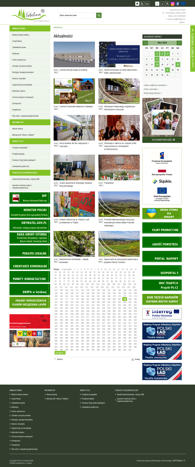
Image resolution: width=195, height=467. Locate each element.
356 (82, 331)
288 (61, 319)
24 (81, 272)
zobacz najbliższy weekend (155, 85)
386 (71, 337)
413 (129, 340)
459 (119, 349)
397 (130, 337)
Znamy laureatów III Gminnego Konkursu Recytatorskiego (75, 184)
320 (61, 325)
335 (56, 328)
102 (92, 284)
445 (130, 346)
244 (82, 310)
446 (135, 346)
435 (77, 346)
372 (82, 334)
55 (133, 275)
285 (130, 316)
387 (77, 337)
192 (61, 302)
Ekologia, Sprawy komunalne (23, 72)
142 (135, 290)
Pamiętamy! (109, 182)
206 (135, 302)
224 (61, 307)
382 (135, 334)
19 (60, 272)
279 (98, 316)
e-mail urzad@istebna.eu (176, 19)
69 (112, 278)
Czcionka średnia (162, 3)
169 (108, 296)
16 (131, 269)
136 (103, 290)
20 (64, 272)
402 (71, 340)
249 (108, 310)
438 (93, 346)
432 (61, 346)
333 (130, 325)
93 (133, 281)
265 (108, 313)
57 (60, 278)
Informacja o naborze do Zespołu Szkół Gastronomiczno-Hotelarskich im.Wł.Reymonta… (120, 146)
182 (93, 299)
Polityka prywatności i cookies (20, 463)
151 (98, 293)
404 (82, 340)
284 (124, 316)
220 (124, 305)
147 (77, 293)
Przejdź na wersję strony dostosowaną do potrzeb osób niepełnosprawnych (142, 3)
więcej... (182, 22)
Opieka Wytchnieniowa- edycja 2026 (25, 179)
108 (124, 284)
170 (114, 296)
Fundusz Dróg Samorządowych (23, 160)
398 (135, 337)
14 (122, 269)
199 (98, 302)
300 (124, 319)
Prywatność (16, 109)
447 (56, 349)
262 (93, 313)
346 (114, 328)
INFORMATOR (17, 122)
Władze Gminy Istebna (20, 35)
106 (113, 284)
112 (61, 287)
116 (81, 287)
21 (68, 272)
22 (73, 272)
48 (103, 275)
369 (66, 334)
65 (94, 278)
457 (108, 349)
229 (87, 307)
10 (105, 269)
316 (124, 322)
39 (64, 275)
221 (129, 305)
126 (133, 287)
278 (93, 316)
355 (77, 331)
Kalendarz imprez (18, 91)
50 (112, 275)
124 (123, 287)
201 (108, 302)
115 (76, 287)
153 (108, 293)
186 (114, 299)
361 (108, 331)
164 (82, 296)
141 (130, 290)
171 (119, 296)
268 (124, 313)
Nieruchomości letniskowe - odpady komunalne (73, 261)
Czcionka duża (167, 3)
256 (61, 313)
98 (73, 284)
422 (93, 343)
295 (98, 319)
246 (93, 310)
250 (114, 310)
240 (61, 310)
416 (61, 343)
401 (66, 340)
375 (98, 334)
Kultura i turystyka (19, 78)
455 (98, 349)
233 (108, 307)
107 (119, 284)
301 (130, 319)
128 (61, 290)
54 (129, 275)
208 (61, 305)
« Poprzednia (66, 269)
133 (87, 290)
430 (135, 343)
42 (77, 275)
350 (135, 328)
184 (103, 299)
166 (93, 296)
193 (66, 302)
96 (64, 284)
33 (120, 272)
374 (93, 334)
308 (82, 322)
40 (68, 275)
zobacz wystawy (151, 89)
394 (114, 337)
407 (98, 340)
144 (61, 293)
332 (124, 325)
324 (82, 325)
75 (55, 281)
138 (114, 290)
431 (56, 346)
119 (97, 287)
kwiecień (145, 43)
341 (87, 328)
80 (77, 281)
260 (82, 313)
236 (124, 307)
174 (135, 296)
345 (108, 328)
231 (98, 307)
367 (56, 334)
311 (98, 322)
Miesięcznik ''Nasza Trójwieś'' (23, 135)
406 (93, 340)
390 (93, 337)
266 (114, 313)
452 (82, 349)
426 (114, 343)
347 (119, 328)
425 (108, 343)
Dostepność (16, 103)
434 (71, 346)
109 (129, 284)
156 (124, 293)
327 (98, 325)
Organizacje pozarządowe (22, 85)
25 (86, 272)
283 (119, 316)
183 (98, 299)
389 (87, 337)
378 (114, 334)
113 (66, 287)
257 (66, 313)
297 (108, 319)
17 (135, 269)
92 (129, 281)
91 (125, 281)
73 (129, 278)
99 (77, 284)
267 (119, 313)
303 (56, 322)
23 (77, 272)
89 (116, 281)
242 (71, 310)
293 (87, 319)
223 (56, 307)
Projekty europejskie (19, 147)
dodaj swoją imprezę (153, 93)
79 (73, 281)
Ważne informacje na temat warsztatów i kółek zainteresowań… (120, 71)
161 (66, 296)
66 (99, 278)
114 (71, 287)
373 (87, 334)
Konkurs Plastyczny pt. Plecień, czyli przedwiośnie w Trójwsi (74, 221)
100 (82, 284)
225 (66, 307)
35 (129, 272)
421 (87, 343)
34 (125, 272)
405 (87, 340)
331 (119, 325)
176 (61, 299)
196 (82, 302)
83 (90, 281)
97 (68, 284)
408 (103, 340)
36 (133, 272)
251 (119, 310)
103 (97, 284)
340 (82, 328)
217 (108, 305)
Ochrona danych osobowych (23, 97)
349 (130, 328)
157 (130, 293)
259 (77, 313)
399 (56, 340)
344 (103, 328)
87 (107, 281)
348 (124, 328)
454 (93, 349)
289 (66, 319)
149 (87, 293)
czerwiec (179, 43)
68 (107, 278)
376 (103, 334)
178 (71, 299)
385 (66, 337)
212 (82, 305)
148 (82, 293)
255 (56, 313)
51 (116, 275)
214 (92, 305)
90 (120, 281)
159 (56, 296)
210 (71, 305)
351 (56, 331)
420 (82, 343)
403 (77, 340)
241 (66, 310)
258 (71, 313)
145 (66, 293)
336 (61, 328)
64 (90, 278)
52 (120, 275)
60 (73, 278)
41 (73, 275)
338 (71, 328)
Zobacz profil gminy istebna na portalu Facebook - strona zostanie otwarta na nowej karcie (177, 3)
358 (93, 331)
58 (64, 278)
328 (103, 325)
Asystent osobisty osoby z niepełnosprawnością (22, 186)
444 (124, 346)
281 (108, 316)
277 (87, 316)
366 (135, 331)
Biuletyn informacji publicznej (29, 198)
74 (133, 278)
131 (77, 290)
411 (119, 340)
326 (93, 325)
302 (135, 319)
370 (71, 334)
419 (77, 343)
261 (87, 313)
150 (93, 293)
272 (61, 316)
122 (112, 287)
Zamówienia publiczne (20, 166)
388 (82, 337)
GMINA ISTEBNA (18, 28)
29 (103, 272)
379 (119, 334)
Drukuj (137, 359)
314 (114, 322)
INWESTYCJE (17, 141)
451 (77, 349)
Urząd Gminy (17, 41)
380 (124, 334)
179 (77, 299)
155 (119, 293)
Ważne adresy (17, 128)
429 (130, 343)
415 (56, 343)
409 (108, 340)
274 (71, 316)
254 (135, 310)
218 (114, 305)
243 (77, 310)
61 (77, 278)
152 (103, 293)
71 (120, 278)
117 (86, 287)
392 (103, 337)
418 (71, 343)
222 (135, 305)
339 (77, 328)
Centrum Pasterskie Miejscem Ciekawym (76, 106)
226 (71, 307)
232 (103, 307)
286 (135, 316)
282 (114, 316)
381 (130, 334)
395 (119, 337)
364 (124, 331)
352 (61, 331)
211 (77, 305)
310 (93, 322)
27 (94, 272)
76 (60, 281)
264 (103, 313)
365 (130, 331)
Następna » (60, 352)
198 (93, 302)
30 (107, 272)
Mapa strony (147, 3)
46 (94, 275)
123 (118, 287)
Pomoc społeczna (19, 60)
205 (130, 302)
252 (124, 310)
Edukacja (15, 53)
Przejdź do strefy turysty (192, 48)
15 (127, 269)
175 (56, 299)
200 (103, 302)
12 (114, 269)
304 (61, 322)
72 (125, 278)
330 (114, 325)
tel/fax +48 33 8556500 (177, 16)
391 (98, 337)
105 (108, 284)
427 (119, 343)
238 (135, 307)
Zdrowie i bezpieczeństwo (22, 66)
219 (119, 305)
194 (71, 302)
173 (130, 296)
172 (124, 296)
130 (71, 290)
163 (77, 296)
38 (60, 275)
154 (114, 293)
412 (124, 340)
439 (98, 346)
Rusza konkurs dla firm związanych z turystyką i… (74, 145)
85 (99, 281)
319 (56, 325)
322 (71, 325)
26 (90, 272)
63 (86, 278)
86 (103, 281)
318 (135, 322)
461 (130, 349)
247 (98, 310)
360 (103, 331)
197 (87, 302)
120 (102, 287)
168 (103, 296)
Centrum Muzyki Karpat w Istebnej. (73, 69)
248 (103, 310)
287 (56, 319)
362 (114, 331)
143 (56, 293)
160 (61, 296)
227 (77, 307)
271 (56, 316)
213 (87, 305)
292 (82, 319)
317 (129, 322)
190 (135, 299)
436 (82, 346)
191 (56, 302)
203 (119, 302)
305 (66, 322)
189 (130, 299)
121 (107, 287)
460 (124, 349)
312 (103, 322)
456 (103, 349)
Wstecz (60, 359)
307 (77, 322)
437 (87, 346)
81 (81, 281)
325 (87, 325)
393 (108, 337)
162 (71, 296)
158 (135, 293)
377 (108, 334)
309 (87, 322)
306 (71, 322)
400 (61, 340)
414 (135, 340)
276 (82, 316)
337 (66, 328)
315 (119, 322)
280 (103, 316)
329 (108, 325)
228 (82, 307)
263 (98, 313)
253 (130, 310)
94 (55, 284)
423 (98, 343)
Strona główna (137, 3)
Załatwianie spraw (19, 47)
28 (99, 272)
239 (56, 310)
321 (66, 325)
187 (119, 299)
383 (56, 337)
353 (66, 331)
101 (87, 284)
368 (61, 334)
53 (125, 275)
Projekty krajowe (18, 154)
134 (93, 290)
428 (124, 343)
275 (77, 316)
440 (103, 346)
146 (71, 293)
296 (103, 319)
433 (66, 346)
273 (66, 316)
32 (116, 272)
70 (116, 278)
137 (108, 290)
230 (93, 307)
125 (128, 287)
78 (68, 281)
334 (135, 325)
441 (108, 346)
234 (114, 307)
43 (81, 275)
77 (64, 281)
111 (56, 287)
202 (114, 302)
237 (130, 307)
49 (107, 275)
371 (77, 334)
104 (103, 284)
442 (114, 346)
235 (119, 307)
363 (119, 331)
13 (118, 269)
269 (130, 313)
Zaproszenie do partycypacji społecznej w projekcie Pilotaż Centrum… (121, 261)
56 (55, 278)
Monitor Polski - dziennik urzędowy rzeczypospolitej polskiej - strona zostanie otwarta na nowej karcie (29, 212)
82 (86, 281)
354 (71, 331)
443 (119, 346)
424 (103, 343)
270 (135, 313)
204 (124, 302)
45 (90, 275)
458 (114, 349)
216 (103, 305)
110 (134, 284)
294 (93, 319)
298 (114, 319)
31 (112, 272)
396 (124, 337)
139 (119, 290)
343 (98, 328)
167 (98, 296)
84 (94, 281)
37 (55, 275)
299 (119, 319)
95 (60, 284)
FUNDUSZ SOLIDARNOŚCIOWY (24, 172)
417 (66, 343)
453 (87, 349)
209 (66, 305)
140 (124, 290)
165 (87, 296)
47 (99, 275)
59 (68, 278)
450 (71, 349)
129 (66, 290)
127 (56, 290)
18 (55, 272)
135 (98, 290)
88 (112, 281)
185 (108, 299)
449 (66, 349)
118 (91, 287)
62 (81, 278)
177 (66, 299)
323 (77, 325)
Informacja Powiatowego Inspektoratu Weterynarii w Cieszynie (119, 108)
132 (82, 290)
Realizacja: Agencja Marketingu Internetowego (154, 460)
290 (71, 319)
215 (98, 305)
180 (82, 299)
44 (86, 275)
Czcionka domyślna (157, 3)
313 (108, 322)
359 (98, 331)
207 (56, 305)
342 (93, 328)
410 (114, 340)
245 (87, 310)
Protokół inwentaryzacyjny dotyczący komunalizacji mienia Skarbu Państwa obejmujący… (119, 222)
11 (109, 269)
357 (87, 331)
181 (87, 299)
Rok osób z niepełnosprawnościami (25, 116)
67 (103, 278)
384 (61, 337)
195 (77, 302)
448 (61, 349)
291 (77, 319)
